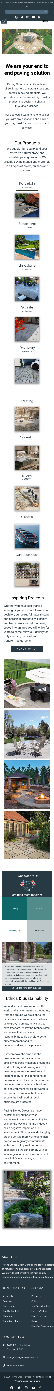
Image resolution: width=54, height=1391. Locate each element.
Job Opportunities (40, 1306)
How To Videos (39, 1310)
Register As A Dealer (42, 1325)
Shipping (8, 1316)
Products (36, 1296)
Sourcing (7, 1301)
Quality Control (11, 1310)
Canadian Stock (11, 1320)
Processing (9, 1306)
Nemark (36, 1381)
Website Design (21, 1381)
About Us (8, 1296)
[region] (27, 41)
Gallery (35, 1301)
